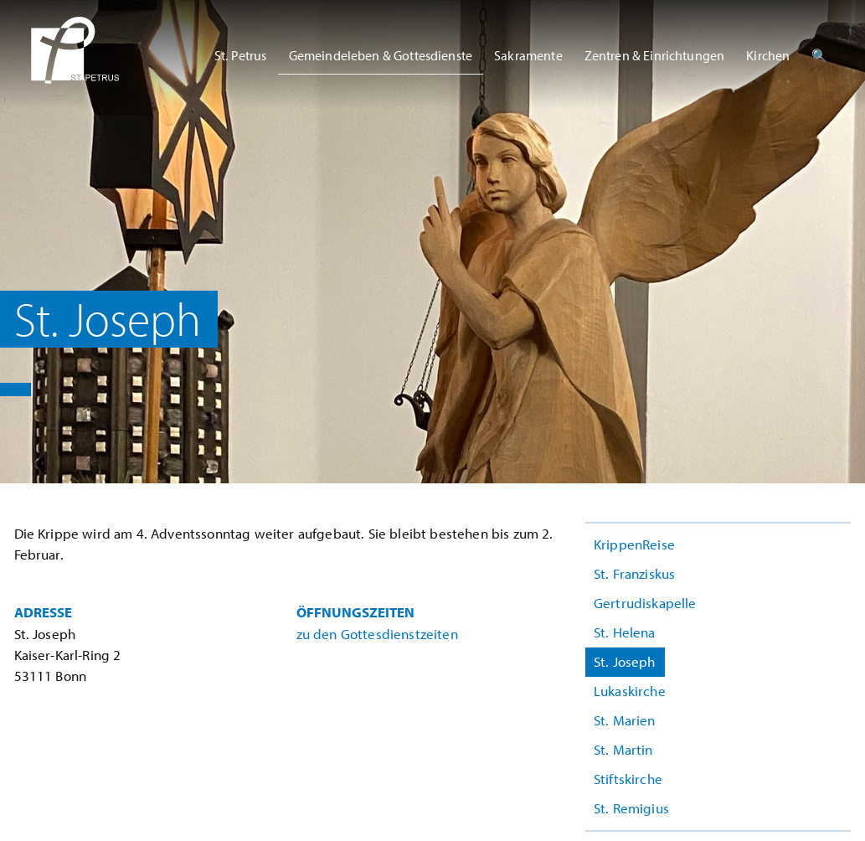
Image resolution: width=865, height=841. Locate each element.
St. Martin (623, 749)
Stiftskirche (628, 778)
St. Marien (625, 720)
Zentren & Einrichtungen (654, 55)
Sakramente (528, 55)
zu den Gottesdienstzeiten (377, 633)
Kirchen (768, 55)
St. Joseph (625, 661)
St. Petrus (240, 55)
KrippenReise (634, 544)
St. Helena (625, 632)
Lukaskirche (630, 690)
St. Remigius (631, 808)
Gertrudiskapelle (645, 602)
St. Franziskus (634, 573)
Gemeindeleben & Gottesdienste (381, 55)
